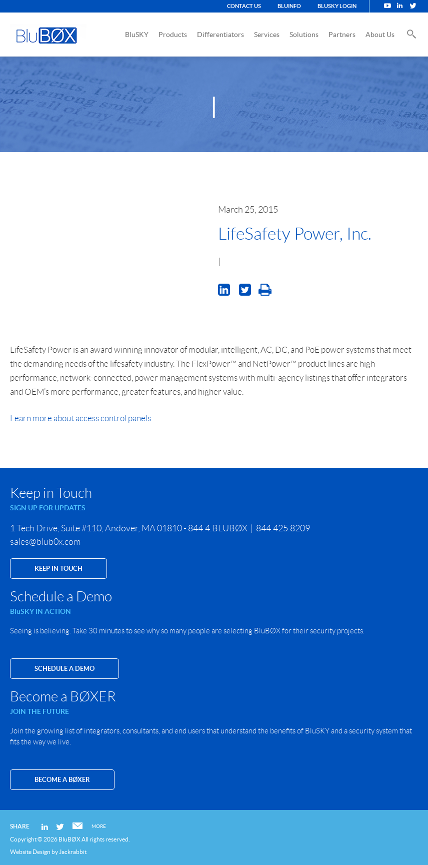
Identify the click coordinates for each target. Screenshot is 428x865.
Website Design (30, 851)
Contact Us (244, 6)
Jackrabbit (72, 851)
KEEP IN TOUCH (58, 568)
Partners (342, 35)
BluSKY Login (337, 6)
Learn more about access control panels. (81, 418)
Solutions (304, 35)
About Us (380, 35)
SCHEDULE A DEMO (64, 668)
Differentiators (220, 35)
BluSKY (136, 35)
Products (172, 35)
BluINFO (289, 6)
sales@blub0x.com (45, 542)
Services (267, 35)
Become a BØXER (62, 779)
